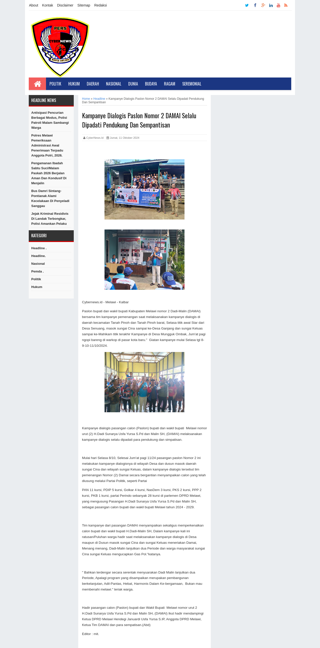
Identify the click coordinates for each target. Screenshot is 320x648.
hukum (36, 287)
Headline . (38, 248)
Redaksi (100, 5)
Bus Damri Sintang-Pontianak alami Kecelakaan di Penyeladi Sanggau (50, 198)
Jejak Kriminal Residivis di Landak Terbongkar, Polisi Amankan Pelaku (49, 219)
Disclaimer (65, 5)
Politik (55, 84)
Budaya (151, 84)
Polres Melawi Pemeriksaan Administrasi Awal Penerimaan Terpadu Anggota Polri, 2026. (47, 145)
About (33, 5)
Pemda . (37, 271)
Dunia (133, 84)
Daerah (93, 84)
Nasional (113, 84)
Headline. (38, 256)
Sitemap (84, 5)
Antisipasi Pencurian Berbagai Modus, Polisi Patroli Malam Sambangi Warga (50, 120)
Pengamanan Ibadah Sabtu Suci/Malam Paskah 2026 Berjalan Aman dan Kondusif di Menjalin (48, 173)
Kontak (47, 5)
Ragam (169, 84)
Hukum (74, 84)
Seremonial (191, 84)
